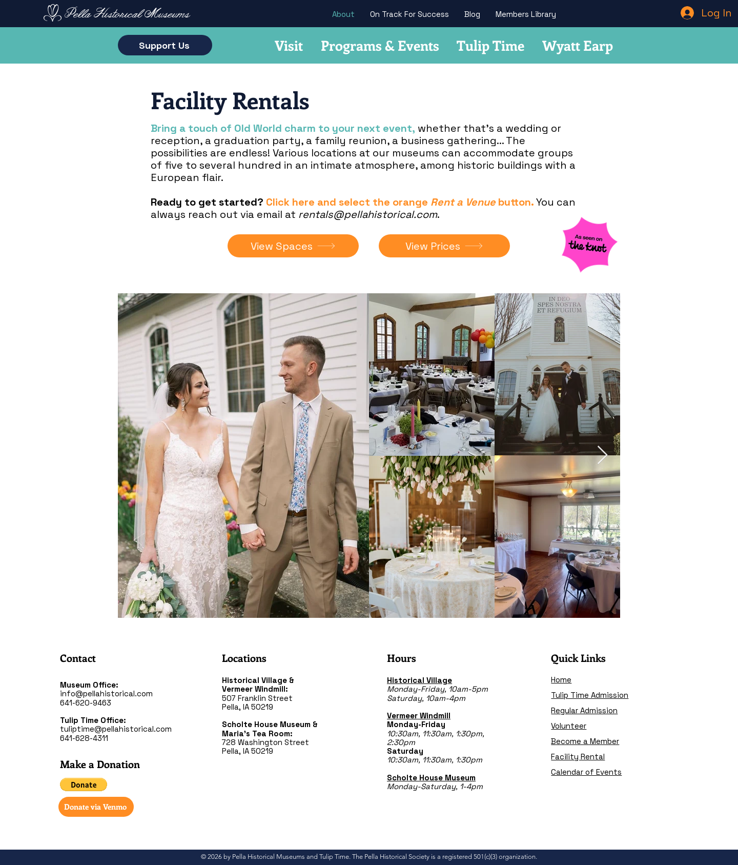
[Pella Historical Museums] (129, 15)
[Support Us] (165, 45)
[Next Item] (602, 456)
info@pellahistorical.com (106, 693)
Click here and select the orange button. (400, 202)
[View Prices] (444, 245)
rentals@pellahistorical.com (367, 214)
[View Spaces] (293, 245)
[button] (83, 784)
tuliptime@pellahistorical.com (116, 729)
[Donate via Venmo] (96, 807)
